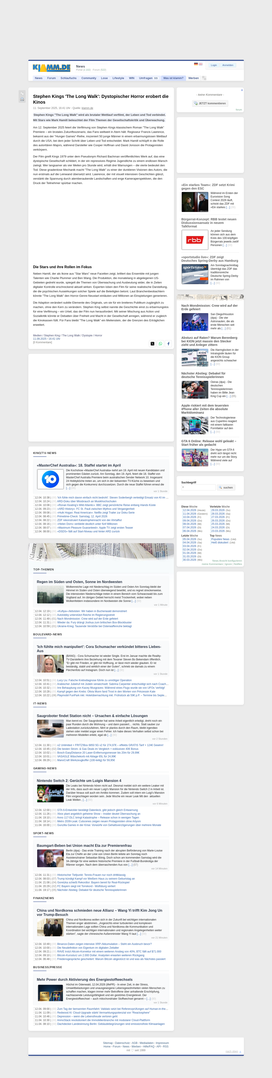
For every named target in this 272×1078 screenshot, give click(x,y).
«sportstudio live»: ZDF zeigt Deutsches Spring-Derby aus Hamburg (209, 258)
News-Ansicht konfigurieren (227, 560)
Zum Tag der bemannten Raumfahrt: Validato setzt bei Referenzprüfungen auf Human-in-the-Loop (114, 1008)
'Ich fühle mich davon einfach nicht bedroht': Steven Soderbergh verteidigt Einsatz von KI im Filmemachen (119, 497)
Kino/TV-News (45, 453)
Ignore (228, 564)
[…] (68, 488)
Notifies (238, 564)
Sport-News (43, 833)
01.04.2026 (189, 553)
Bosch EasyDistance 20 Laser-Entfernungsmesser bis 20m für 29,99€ (98, 752)
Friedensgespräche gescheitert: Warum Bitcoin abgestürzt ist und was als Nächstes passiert (111, 959)
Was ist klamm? (173, 78)
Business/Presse (47, 967)
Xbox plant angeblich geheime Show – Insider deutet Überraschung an (99, 813)
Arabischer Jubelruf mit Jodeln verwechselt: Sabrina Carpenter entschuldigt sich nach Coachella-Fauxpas (119, 684)
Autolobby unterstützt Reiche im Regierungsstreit (86, 615)
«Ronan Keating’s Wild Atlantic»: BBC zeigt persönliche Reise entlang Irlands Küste (106, 505)
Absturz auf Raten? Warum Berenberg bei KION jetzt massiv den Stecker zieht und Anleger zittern (209, 341)
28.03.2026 (218, 513)
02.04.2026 (189, 549)
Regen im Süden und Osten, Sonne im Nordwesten (79, 582)
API (158, 1046)
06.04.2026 (189, 531)
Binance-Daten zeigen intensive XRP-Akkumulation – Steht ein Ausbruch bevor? (104, 944)
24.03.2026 (218, 527)
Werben (193, 78)
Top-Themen (43, 569)
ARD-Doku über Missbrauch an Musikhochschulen (86, 501)
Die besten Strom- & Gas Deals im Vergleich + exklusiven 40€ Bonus (98, 748)
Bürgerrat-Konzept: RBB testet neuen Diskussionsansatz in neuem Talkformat (209, 222)
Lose (104, 78)
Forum (51, 78)
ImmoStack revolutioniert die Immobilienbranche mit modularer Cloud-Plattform (103, 1020)
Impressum (162, 1043)
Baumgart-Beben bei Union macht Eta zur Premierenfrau (84, 845)
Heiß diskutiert (219, 542)
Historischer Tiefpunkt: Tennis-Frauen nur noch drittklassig (91, 874)
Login (214, 65)
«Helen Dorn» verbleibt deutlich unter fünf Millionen (87, 523)
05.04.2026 (189, 539)
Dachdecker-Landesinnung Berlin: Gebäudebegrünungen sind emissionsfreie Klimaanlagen (111, 1024)
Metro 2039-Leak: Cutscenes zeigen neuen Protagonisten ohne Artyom (99, 821)
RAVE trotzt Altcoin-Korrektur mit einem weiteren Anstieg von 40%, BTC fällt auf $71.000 (109, 951)
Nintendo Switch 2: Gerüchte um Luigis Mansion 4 (79, 781)
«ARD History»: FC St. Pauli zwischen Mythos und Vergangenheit (96, 508)
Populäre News (220, 539)
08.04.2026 (189, 523)
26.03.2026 (218, 520)
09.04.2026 (189, 520)
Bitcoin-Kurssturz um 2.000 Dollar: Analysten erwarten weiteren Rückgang (101, 955)
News (38, 78)
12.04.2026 (189, 510)
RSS (166, 1046)
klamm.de (87, 108)
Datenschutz (122, 1043)
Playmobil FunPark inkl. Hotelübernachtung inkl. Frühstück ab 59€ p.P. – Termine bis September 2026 (117, 695)
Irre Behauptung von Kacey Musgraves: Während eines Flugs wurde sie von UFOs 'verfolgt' (111, 687)
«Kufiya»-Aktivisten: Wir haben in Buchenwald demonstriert (92, 611)
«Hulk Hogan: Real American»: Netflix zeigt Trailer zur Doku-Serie (96, 512)
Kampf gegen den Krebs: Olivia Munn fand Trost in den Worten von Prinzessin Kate (106, 691)
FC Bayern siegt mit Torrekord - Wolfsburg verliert (86, 886)
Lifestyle (118, 78)
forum (239, 109)
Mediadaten (147, 1043)
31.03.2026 (189, 556)
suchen (226, 487)
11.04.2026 (189, 513)
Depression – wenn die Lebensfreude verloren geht (87, 1016)
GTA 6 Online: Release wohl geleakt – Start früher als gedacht (208, 442)
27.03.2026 (218, 517)
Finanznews (43, 898)
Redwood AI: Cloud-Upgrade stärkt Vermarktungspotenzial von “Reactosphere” (103, 1012)
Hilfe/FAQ (148, 1046)
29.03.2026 (218, 510)
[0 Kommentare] (42, 342)
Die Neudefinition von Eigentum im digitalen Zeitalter (88, 947)
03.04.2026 (189, 546)
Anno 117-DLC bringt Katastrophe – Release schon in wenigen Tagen (98, 817)
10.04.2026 (189, 517)
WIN (131, 78)
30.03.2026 (189, 559)
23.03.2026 (218, 531)
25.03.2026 (218, 523)
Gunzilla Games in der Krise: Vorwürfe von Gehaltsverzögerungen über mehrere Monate (109, 825)
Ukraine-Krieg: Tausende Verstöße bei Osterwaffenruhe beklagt (94, 626)
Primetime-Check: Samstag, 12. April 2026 (82, 516)
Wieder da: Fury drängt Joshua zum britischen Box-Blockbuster (94, 622)
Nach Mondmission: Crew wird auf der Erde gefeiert (87, 618)
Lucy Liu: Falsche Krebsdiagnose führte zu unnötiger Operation (94, 680)
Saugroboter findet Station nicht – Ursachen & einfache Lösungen (92, 716)
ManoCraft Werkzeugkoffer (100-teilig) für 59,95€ (86, 760)
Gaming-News (45, 768)
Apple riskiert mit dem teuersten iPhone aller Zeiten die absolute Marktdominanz (205, 409)
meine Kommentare (212, 564)
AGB (134, 1043)
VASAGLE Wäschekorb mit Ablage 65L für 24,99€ (86, 756)
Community (88, 78)
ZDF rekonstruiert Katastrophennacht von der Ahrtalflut (89, 520)
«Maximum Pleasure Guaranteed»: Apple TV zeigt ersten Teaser (95, 527)
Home (107, 1046)
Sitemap (108, 1043)
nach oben (232, 1051)
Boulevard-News (47, 634)
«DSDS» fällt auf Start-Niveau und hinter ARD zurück (88, 531)
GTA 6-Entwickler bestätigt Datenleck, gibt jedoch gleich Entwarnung (97, 810)
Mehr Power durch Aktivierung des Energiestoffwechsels (85, 979)
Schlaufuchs (69, 78)
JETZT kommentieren (210, 103)
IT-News (40, 703)
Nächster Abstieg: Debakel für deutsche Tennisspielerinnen (92, 890)
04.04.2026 (189, 542)
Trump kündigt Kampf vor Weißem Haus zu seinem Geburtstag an (96, 878)
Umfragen (148, 78)
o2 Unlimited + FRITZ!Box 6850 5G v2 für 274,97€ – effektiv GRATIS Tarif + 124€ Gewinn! (110, 745)
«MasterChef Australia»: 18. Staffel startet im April (79, 465)
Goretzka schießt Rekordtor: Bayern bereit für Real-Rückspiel (93, 882)
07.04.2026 (189, 527)
